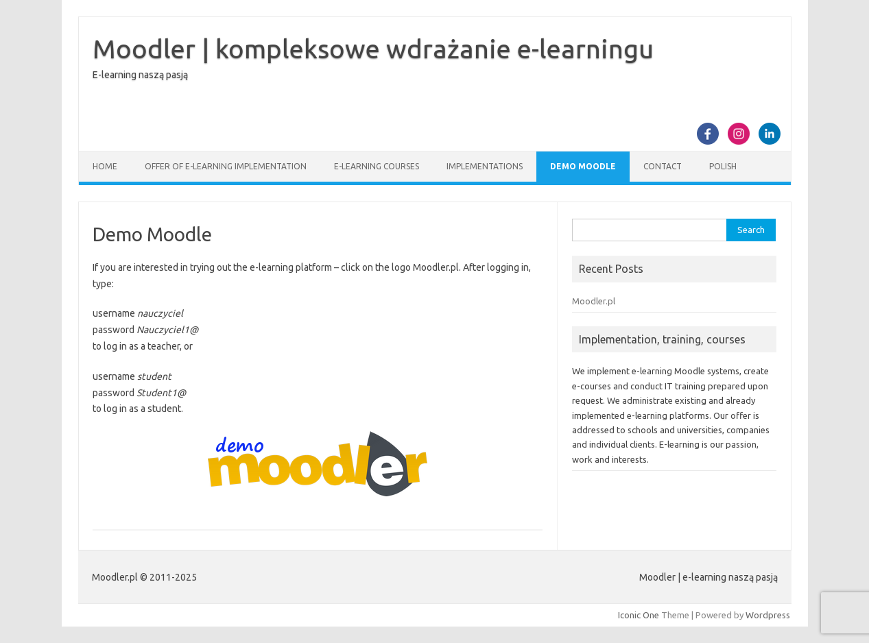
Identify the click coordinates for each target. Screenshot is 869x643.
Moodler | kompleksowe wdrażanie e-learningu (373, 48)
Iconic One (638, 615)
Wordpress (768, 615)
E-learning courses (376, 166)
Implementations (485, 166)
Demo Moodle (583, 166)
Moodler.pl (593, 301)
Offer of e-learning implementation (226, 166)
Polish (723, 166)
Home (105, 166)
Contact (662, 166)
